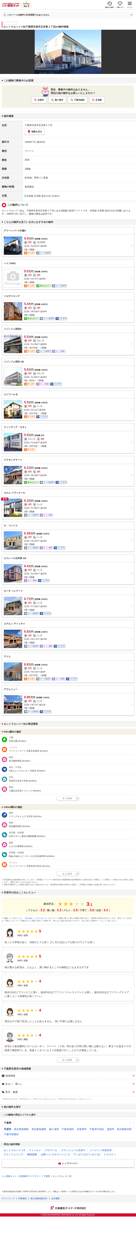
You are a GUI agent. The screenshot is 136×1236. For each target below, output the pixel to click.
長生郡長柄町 (21, 1129)
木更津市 (82, 1129)
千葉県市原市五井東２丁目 (38, 125)
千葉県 (7, 1122)
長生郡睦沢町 (124, 1129)
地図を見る (34, 131)
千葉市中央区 (96, 1129)
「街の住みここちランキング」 (36, 918)
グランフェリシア (13, 1154)
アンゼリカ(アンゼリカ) (86, 1154)
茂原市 (110, 1129)
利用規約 (22, 1198)
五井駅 (98, 100)
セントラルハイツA (14, 1150)
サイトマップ (8, 1198)
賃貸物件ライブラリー (30, 1176)
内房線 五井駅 (33, 196)
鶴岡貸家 (32, 1154)
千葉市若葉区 (11, 1134)
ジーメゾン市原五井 (100, 1150)
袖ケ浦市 (59, 100)
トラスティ (110, 1154)
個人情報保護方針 (38, 1198)
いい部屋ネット (9, 1176)
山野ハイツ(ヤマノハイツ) (55, 1154)
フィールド (35, 1150)
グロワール (51, 1150)
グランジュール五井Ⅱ (73, 1150)
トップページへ (70, 1163)
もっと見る (67, 1060)
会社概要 (55, 1198)
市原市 (41, 100)
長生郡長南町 (39, 1129)
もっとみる (67, 798)
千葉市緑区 (79, 100)
